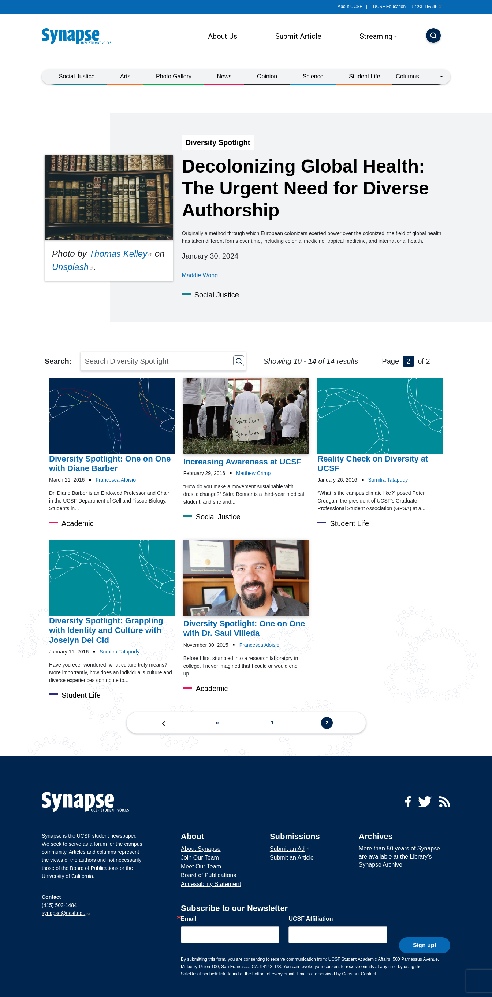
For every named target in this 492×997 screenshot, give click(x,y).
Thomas (120, 254)
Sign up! (424, 933)
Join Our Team (200, 858)
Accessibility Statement (211, 884)
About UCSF (350, 6)
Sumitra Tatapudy (388, 480)
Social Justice (77, 76)
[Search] (433, 36)
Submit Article (298, 36)
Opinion (267, 76)
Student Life (364, 76)
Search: (58, 361)
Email (189, 919)
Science (313, 76)
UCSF (427, 7)
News (224, 76)
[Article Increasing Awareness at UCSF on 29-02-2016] (246, 422)
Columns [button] (407, 76)
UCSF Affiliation (310, 919)
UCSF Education (389, 6)
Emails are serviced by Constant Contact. (337, 973)
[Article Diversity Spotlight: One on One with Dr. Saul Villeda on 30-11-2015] (246, 589)
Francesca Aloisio (116, 480)
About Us (222, 36)
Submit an (290, 849)
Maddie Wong (200, 275)
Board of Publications (208, 875)
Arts (125, 76)
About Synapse (201, 849)
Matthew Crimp (253, 473)
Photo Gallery (173, 76)
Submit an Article (292, 858)
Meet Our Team (201, 866)
